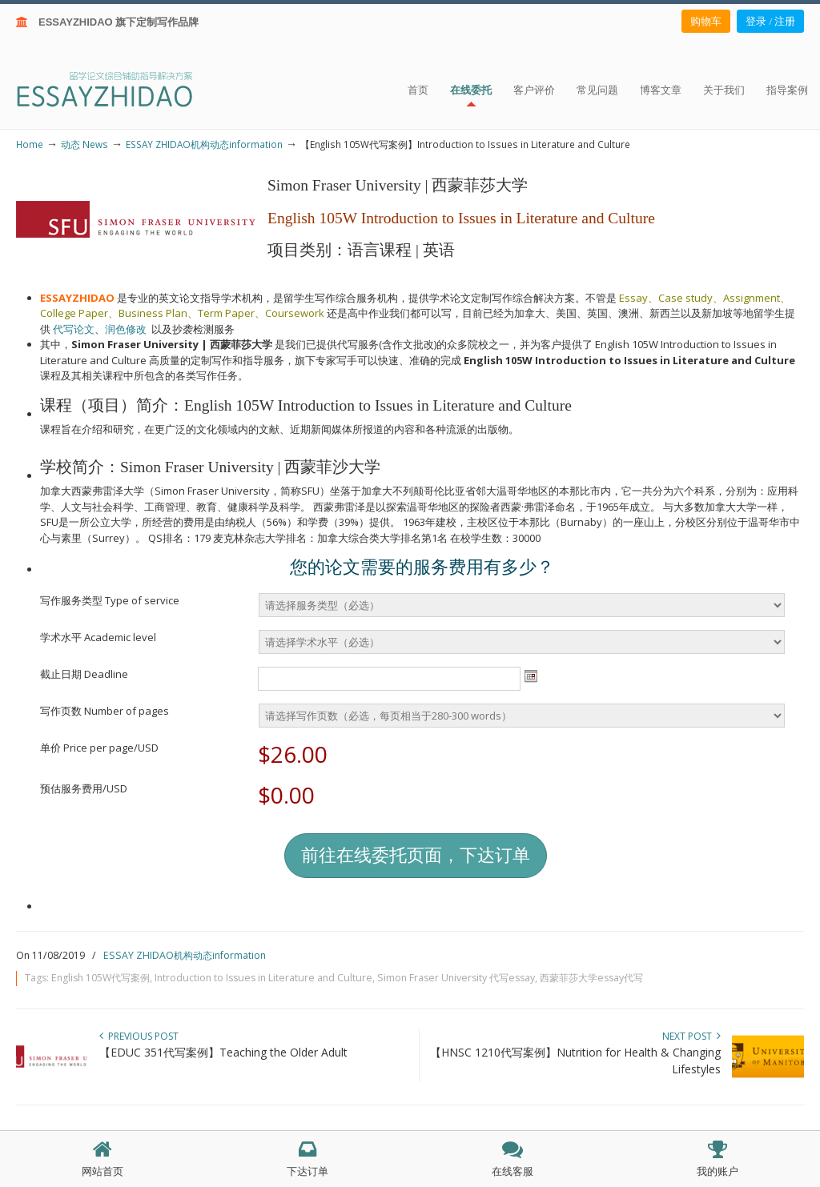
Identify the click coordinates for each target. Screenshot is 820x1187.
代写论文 (73, 329)
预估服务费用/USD (83, 788)
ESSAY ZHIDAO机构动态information (204, 144)
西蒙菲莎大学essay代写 (591, 977)
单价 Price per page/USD (99, 747)
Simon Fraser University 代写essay (456, 977)
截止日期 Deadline (84, 674)
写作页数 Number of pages (104, 711)
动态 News (84, 144)
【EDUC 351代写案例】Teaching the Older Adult (223, 1052)
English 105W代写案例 (100, 977)
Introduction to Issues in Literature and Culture (263, 977)
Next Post (691, 1036)
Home (29, 144)
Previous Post (139, 1036)
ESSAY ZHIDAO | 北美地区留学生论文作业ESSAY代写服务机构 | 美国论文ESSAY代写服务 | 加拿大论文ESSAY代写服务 (119, 88)
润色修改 (128, 329)
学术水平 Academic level (98, 637)
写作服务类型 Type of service (109, 600)
